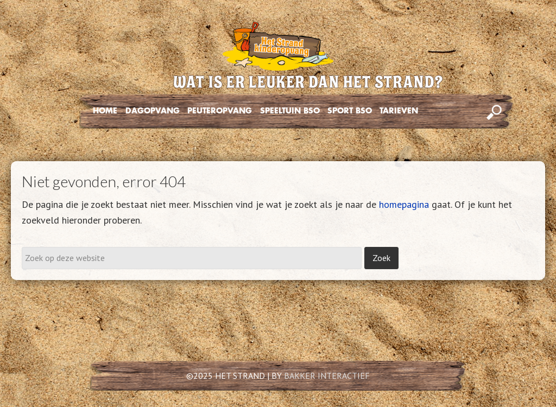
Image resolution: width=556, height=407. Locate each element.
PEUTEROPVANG (219, 111)
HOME (105, 111)
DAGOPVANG (152, 111)
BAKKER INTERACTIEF (327, 375)
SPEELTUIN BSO (290, 111)
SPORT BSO (349, 111)
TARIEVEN (399, 111)
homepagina (404, 204)
